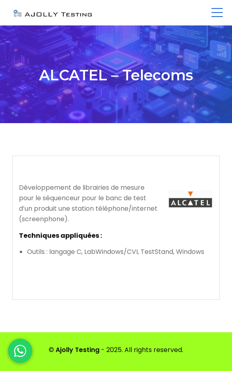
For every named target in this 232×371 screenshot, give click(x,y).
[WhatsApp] (20, 351)
